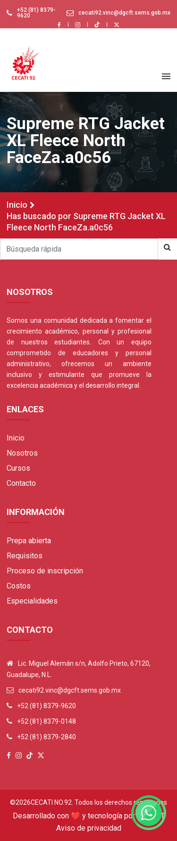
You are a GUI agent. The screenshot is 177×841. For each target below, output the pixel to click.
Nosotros (22, 453)
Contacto (21, 483)
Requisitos (24, 555)
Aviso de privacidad (88, 828)
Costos (19, 585)
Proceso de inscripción (45, 570)
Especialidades (32, 600)
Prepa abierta (29, 540)
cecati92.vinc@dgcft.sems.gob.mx (124, 13)
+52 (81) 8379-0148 (46, 721)
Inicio (17, 205)
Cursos (18, 468)
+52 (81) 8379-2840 (46, 737)
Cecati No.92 (51, 802)
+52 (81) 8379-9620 (36, 12)
